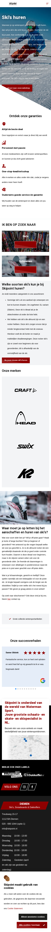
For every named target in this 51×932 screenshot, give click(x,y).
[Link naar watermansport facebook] (32, 787)
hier (9, 599)
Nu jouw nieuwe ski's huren (15, 360)
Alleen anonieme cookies (33, 916)
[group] (25, 619)
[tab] (15, 688)
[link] (25, 241)
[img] (25, 390)
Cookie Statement (14, 908)
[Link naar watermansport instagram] (24, 787)
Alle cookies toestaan (29, 925)
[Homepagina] (13, 3)
